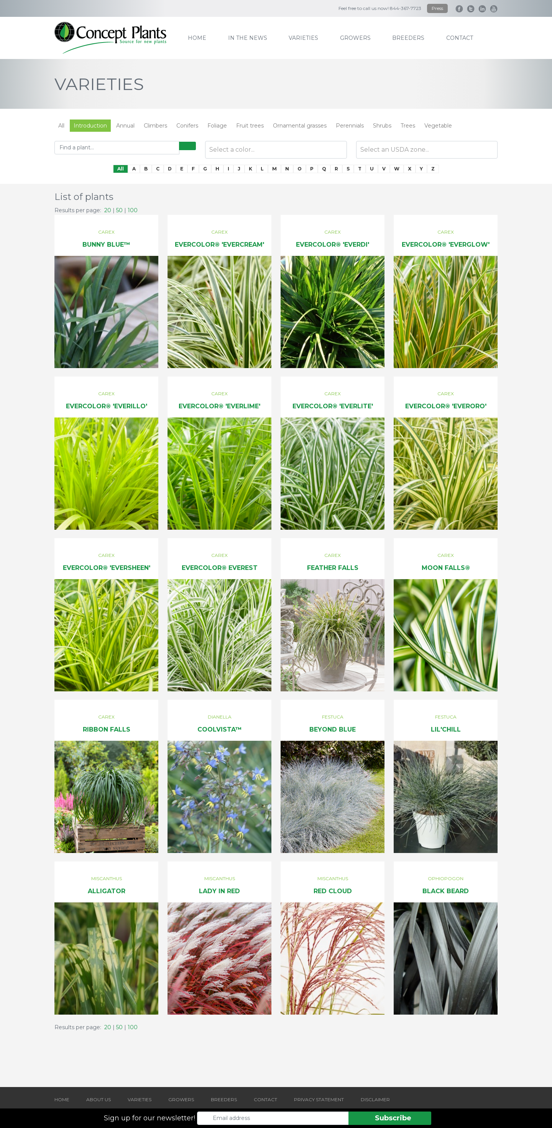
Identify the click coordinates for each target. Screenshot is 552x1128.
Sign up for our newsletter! (149, 1118)
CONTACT (265, 1099)
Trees (408, 125)
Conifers (187, 125)
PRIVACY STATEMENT (319, 1099)
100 (133, 210)
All (61, 125)
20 (107, 210)
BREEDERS (224, 1099)
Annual (125, 125)
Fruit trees (250, 125)
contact (459, 37)
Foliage (217, 125)
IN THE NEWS (247, 37)
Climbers (155, 125)
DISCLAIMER (375, 1099)
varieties (303, 37)
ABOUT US (98, 1099)
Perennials (350, 125)
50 (119, 210)
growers (355, 37)
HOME (61, 1099)
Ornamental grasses (300, 125)
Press (437, 8)
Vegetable (438, 125)
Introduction (90, 125)
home (197, 37)
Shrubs (382, 125)
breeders (408, 37)
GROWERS (181, 1099)
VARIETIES (139, 1099)
